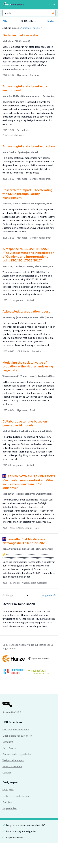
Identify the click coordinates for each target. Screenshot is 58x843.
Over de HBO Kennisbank (15, 729)
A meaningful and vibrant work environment (24, 88)
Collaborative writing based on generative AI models (24, 423)
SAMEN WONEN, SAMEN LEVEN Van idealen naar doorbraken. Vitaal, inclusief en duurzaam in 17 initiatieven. (28, 482)
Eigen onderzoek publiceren (17, 735)
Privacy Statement (12, 766)
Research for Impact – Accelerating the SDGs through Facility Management (27, 194)
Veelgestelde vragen (13, 760)
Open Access (9, 747)
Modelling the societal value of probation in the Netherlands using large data (27, 366)
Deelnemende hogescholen (16, 754)
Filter (5, 21)
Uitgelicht (7, 741)
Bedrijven (7, 802)
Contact (6, 772)
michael (27, 27)
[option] (29, 666)
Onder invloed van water (20, 35)
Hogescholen (9, 808)
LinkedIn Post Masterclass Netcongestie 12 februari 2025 (24, 541)
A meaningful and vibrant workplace (28, 146)
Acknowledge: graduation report (26, 311)
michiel (37, 27)
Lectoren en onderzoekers (16, 795)
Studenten (8, 789)
